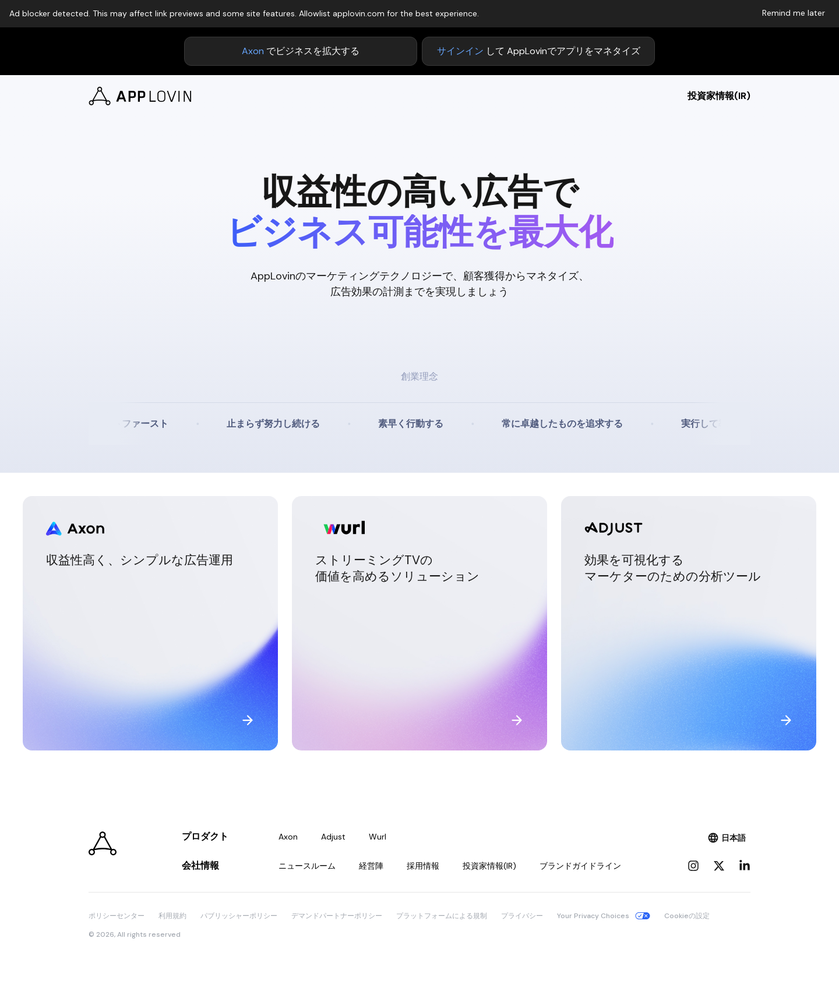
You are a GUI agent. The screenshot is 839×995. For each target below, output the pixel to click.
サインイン (460, 51)
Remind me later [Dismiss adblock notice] (793, 13)
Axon (253, 51)
